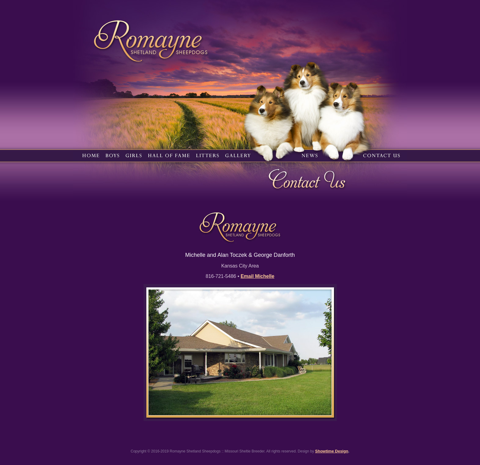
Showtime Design (331, 451)
